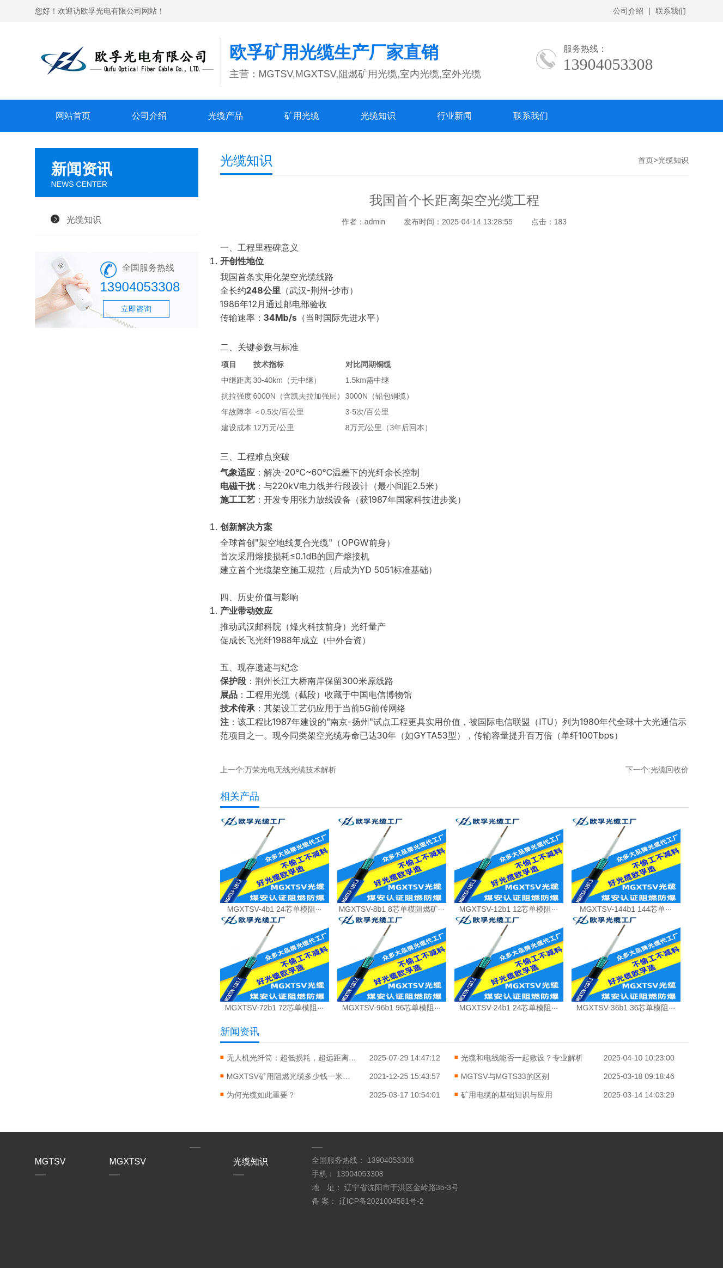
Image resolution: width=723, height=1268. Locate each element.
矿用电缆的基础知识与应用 (506, 1094)
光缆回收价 (670, 769)
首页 (645, 160)
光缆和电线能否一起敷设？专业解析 (522, 1057)
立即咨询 (136, 308)
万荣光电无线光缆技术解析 (290, 769)
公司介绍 (628, 11)
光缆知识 (378, 115)
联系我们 (670, 11)
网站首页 (73, 115)
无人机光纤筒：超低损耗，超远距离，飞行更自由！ (292, 1057)
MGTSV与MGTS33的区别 (505, 1076)
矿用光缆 (301, 115)
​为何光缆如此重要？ (261, 1094)
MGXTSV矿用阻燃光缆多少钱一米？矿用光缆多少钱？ (292, 1076)
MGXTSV (127, 1161)
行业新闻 (454, 115)
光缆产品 (225, 115)
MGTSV (50, 1161)
